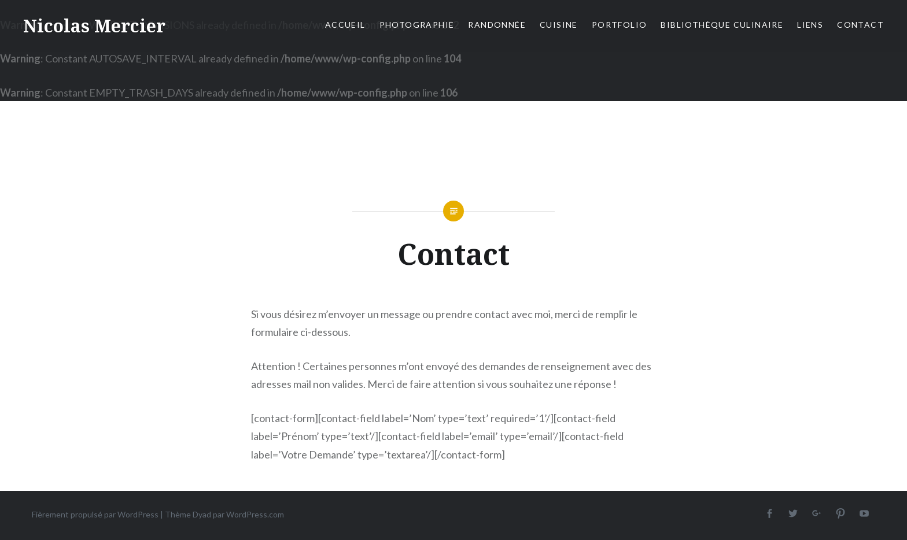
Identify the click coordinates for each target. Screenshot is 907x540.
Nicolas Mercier (94, 26)
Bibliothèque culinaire (722, 24)
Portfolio (619, 24)
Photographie (417, 24)
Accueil (345, 24)
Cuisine (559, 24)
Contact (860, 24)
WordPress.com (255, 514)
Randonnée (497, 24)
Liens (810, 24)
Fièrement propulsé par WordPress (95, 514)
